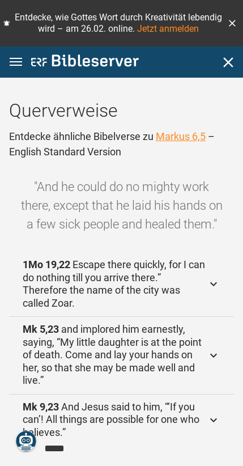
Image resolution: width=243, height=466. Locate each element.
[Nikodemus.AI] (26, 441)
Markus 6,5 (181, 136)
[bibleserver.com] (85, 62)
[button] (232, 23)
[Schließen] (228, 62)
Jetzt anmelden (168, 28)
